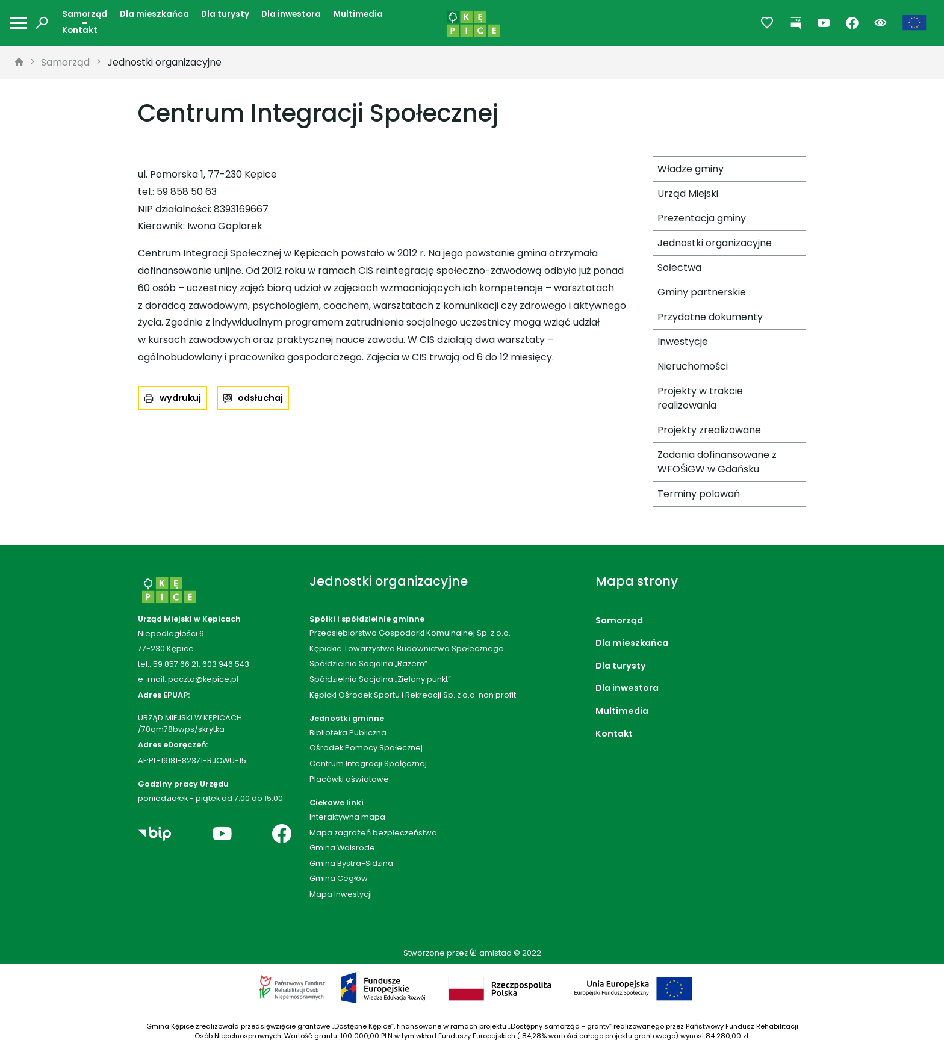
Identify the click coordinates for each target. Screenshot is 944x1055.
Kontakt (80, 30)
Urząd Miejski (687, 193)
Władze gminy (690, 169)
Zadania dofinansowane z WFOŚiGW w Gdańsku (717, 462)
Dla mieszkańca (154, 14)
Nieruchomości (692, 366)
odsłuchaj (260, 398)
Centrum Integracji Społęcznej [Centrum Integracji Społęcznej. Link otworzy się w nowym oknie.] (368, 763)
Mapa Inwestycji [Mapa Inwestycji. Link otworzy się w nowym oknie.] (340, 894)
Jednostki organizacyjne (164, 62)
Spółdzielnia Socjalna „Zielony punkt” (380, 679)
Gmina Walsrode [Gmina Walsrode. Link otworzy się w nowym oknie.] (342, 848)
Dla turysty (225, 14)
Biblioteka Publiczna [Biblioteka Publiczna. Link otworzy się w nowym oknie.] (348, 733)
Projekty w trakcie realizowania (700, 398)
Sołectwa (679, 267)
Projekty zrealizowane (709, 430)
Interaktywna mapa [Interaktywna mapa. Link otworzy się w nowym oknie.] (347, 817)
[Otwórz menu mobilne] (19, 23)
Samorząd (84, 14)
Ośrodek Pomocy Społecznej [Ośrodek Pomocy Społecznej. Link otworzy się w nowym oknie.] (366, 748)
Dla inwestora (291, 14)
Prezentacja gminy (701, 218)
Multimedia (358, 14)
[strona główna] (19, 62)
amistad (491, 953)
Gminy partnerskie (701, 292)
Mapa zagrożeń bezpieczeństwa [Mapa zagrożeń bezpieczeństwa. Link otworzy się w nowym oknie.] (373, 833)
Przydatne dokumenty (710, 317)
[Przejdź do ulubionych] (767, 23)
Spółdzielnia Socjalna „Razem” (368, 663)
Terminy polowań (698, 494)
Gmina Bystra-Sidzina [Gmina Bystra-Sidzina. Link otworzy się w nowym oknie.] (351, 863)
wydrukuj (180, 398)
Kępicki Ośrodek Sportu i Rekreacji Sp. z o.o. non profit (412, 695)
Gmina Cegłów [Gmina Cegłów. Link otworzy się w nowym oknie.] (338, 878)
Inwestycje (682, 341)
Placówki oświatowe (349, 779)
